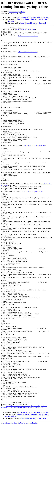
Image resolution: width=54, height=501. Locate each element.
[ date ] (22, 23)
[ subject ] (35, 23)
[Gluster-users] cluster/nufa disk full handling (33, 17)
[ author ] (42, 23)
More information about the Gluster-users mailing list (19, 499)
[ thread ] (28, 23)
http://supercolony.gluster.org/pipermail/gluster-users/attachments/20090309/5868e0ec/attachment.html (24, 483)
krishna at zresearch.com (28, 38)
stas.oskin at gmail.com (17, 12)
